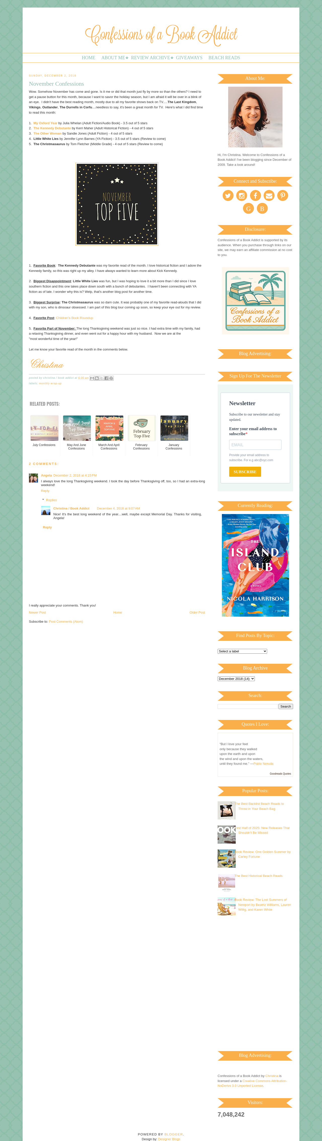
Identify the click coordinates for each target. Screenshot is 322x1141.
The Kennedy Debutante (52, 128)
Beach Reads (224, 57)
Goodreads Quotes (280, 773)
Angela (46, 475)
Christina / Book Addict (71, 508)
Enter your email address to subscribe (253, 431)
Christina (271, 1076)
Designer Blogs (169, 1139)
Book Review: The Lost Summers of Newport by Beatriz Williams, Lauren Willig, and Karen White (262, 904)
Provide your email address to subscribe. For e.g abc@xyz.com (251, 457)
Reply (45, 491)
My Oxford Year (45, 123)
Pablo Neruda (263, 764)
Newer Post (37, 612)
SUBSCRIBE (245, 472)
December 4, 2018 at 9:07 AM (118, 508)
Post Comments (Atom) (66, 621)
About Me (113, 57)
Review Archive (150, 57)
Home (88, 57)
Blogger (174, 1134)
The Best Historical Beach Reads (258, 876)
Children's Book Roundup (74, 318)
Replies (51, 500)
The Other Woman (47, 133)
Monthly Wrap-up (50, 383)
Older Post (197, 612)
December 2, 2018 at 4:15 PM (75, 475)
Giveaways (189, 57)
